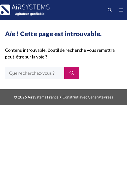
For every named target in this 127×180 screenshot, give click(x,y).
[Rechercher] (71, 73)
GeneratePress (100, 97)
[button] (109, 10)
